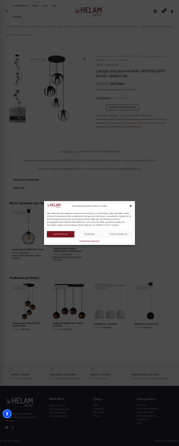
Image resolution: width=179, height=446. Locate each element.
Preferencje (118, 234)
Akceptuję (61, 234)
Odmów (89, 234)
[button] (130, 206)
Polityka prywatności (89, 241)
